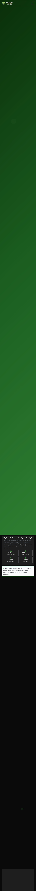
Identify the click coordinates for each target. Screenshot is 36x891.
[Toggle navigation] (33, 3)
